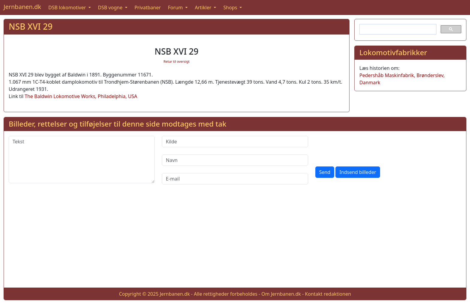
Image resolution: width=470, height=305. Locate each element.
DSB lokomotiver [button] (67, 7)
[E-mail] (235, 178)
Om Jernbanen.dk (281, 294)
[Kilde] (235, 141)
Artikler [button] (204, 7)
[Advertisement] (235, 241)
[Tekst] (82, 159)
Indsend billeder (357, 172)
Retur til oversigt (177, 61)
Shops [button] (230, 7)
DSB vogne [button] (111, 7)
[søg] (397, 29)
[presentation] (360, 147)
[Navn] (235, 160)
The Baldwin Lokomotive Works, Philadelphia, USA (81, 96)
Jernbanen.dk (22, 7)
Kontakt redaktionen (328, 294)
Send (325, 172)
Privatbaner (148, 7)
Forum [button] (176, 7)
